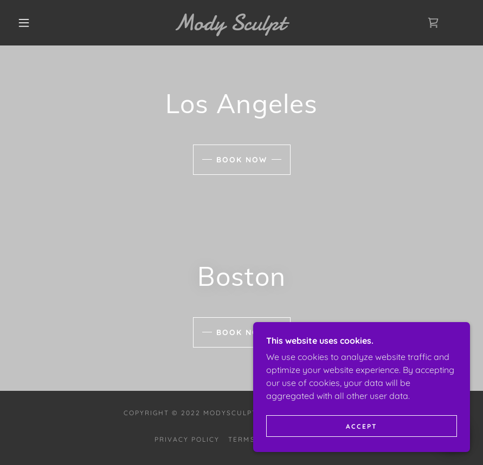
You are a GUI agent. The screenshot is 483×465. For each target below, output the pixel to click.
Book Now (241, 160)
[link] (229, 26)
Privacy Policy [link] (187, 439)
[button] (24, 23)
